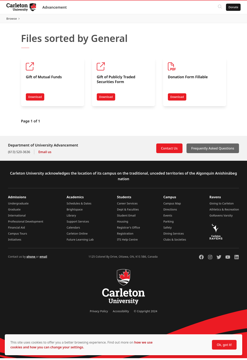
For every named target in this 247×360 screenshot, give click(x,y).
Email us (44, 154)
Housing (122, 223)
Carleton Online (77, 235)
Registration (125, 235)
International (17, 217)
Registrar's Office (128, 229)
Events (167, 217)
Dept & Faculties (128, 211)
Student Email (126, 217)
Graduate (14, 211)
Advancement (54, 7)
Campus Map (172, 205)
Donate (233, 7)
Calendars (73, 229)
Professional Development (25, 223)
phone (31, 258)
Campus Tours (17, 235)
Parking (168, 223)
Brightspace (75, 211)
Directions (170, 211)
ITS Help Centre (127, 241)
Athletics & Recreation (224, 211)
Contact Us (169, 150)
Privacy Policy (99, 313)
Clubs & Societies (174, 241)
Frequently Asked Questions (212, 150)
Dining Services (173, 235)
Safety (167, 229)
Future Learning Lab (80, 241)
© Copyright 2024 (145, 313)
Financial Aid (16, 229)
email (43, 258)
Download (36, 99)
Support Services (78, 223)
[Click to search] (220, 7)
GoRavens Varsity (221, 217)
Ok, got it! (224, 345)
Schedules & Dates (79, 205)
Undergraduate (18, 205)
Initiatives (14, 241)
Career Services (127, 205)
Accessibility (121, 313)
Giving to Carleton (222, 205)
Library (71, 217)
